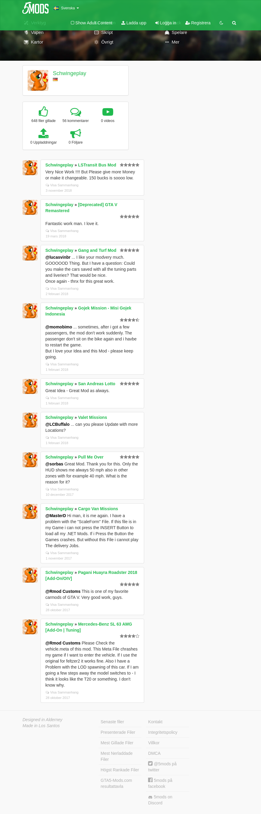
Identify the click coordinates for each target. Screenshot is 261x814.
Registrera (198, 22)
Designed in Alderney (42, 719)
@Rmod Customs (62, 591)
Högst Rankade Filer (120, 769)
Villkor (153, 742)
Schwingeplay (69, 73)
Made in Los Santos (41, 725)
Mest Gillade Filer (117, 742)
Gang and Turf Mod (97, 250)
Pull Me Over (91, 457)
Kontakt (155, 721)
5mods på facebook (160, 783)
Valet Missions (92, 417)
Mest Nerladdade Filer (117, 756)
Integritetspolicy (162, 732)
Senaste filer (112, 721)
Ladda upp (133, 22)
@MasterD (55, 515)
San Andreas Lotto (96, 383)
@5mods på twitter (162, 766)
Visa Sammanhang (62, 185)
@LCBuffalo (57, 424)
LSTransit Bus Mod (97, 165)
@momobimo (58, 327)
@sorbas (54, 464)
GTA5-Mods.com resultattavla (116, 783)
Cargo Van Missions (98, 508)
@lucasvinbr (58, 257)
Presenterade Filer (118, 732)
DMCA (154, 753)
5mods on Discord (160, 799)
